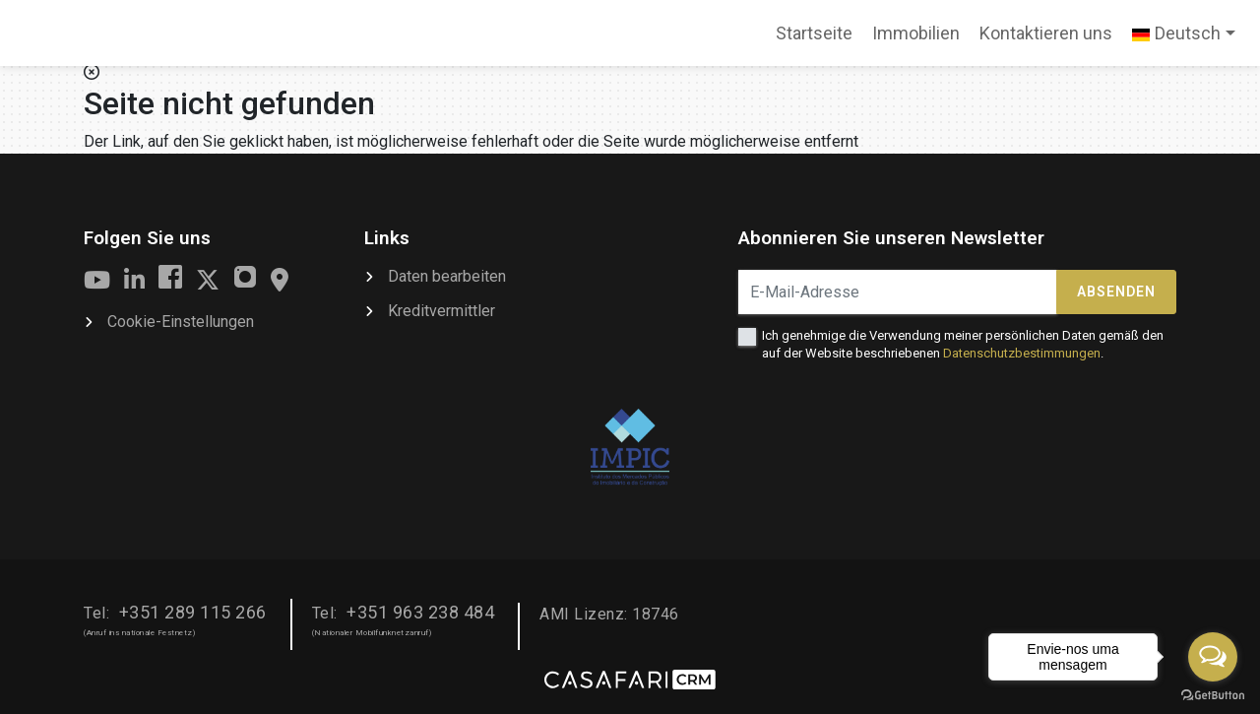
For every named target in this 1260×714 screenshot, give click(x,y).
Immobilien (916, 33)
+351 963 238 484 (420, 612)
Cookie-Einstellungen (180, 321)
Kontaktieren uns (1045, 33)
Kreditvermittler (441, 310)
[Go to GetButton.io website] (1212, 694)
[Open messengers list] (1212, 657)
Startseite (813, 39)
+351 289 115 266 (193, 612)
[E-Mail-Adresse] (897, 292)
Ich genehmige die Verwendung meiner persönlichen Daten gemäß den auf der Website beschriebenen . (963, 344)
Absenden (1116, 291)
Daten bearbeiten (447, 276)
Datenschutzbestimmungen (1022, 353)
